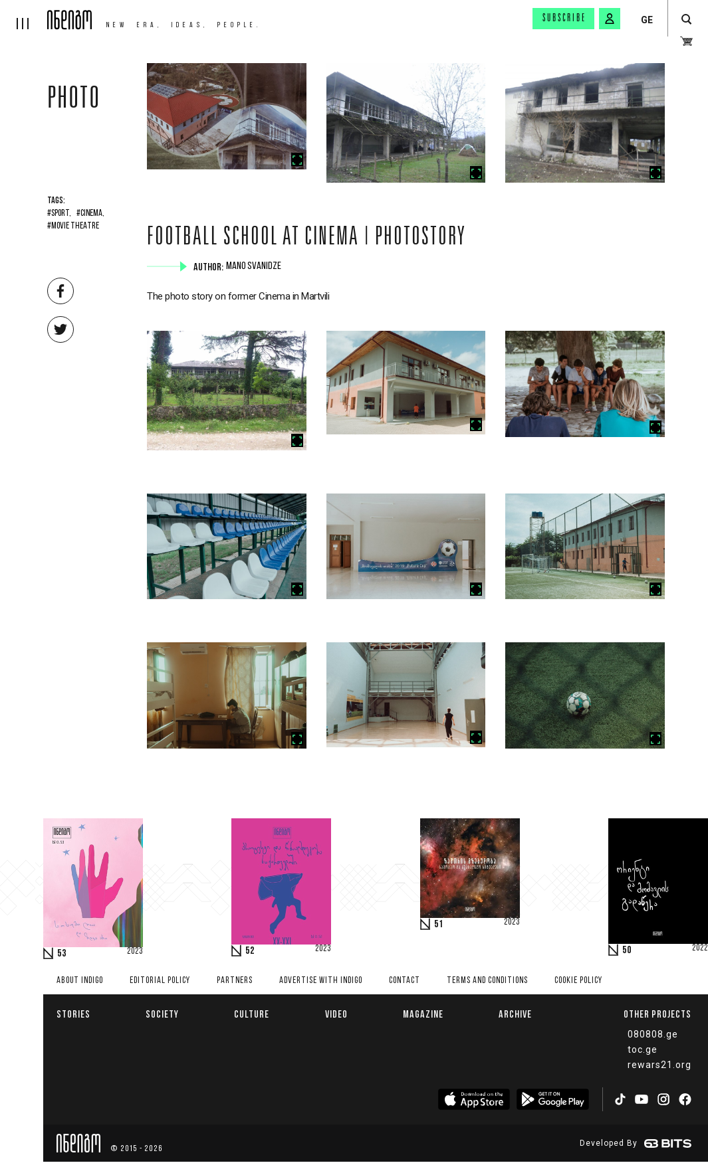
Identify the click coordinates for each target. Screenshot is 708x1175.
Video (336, 1014)
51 (438, 924)
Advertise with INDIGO (320, 981)
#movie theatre (73, 226)
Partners (235, 981)
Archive (515, 1014)
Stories (73, 1014)
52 (250, 951)
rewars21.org (659, 1064)
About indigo (80, 981)
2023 (135, 951)
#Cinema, (90, 214)
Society (162, 1014)
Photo (73, 101)
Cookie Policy (578, 981)
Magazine (423, 1014)
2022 (700, 948)
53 (61, 954)
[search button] (686, 19)
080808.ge (653, 1034)
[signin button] (609, 18)
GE (647, 20)
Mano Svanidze (255, 266)
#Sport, (59, 214)
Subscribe (564, 18)
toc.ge (642, 1049)
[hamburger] (23, 14)
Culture (251, 1014)
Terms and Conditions (487, 981)
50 (627, 950)
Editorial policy (160, 981)
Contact (404, 981)
